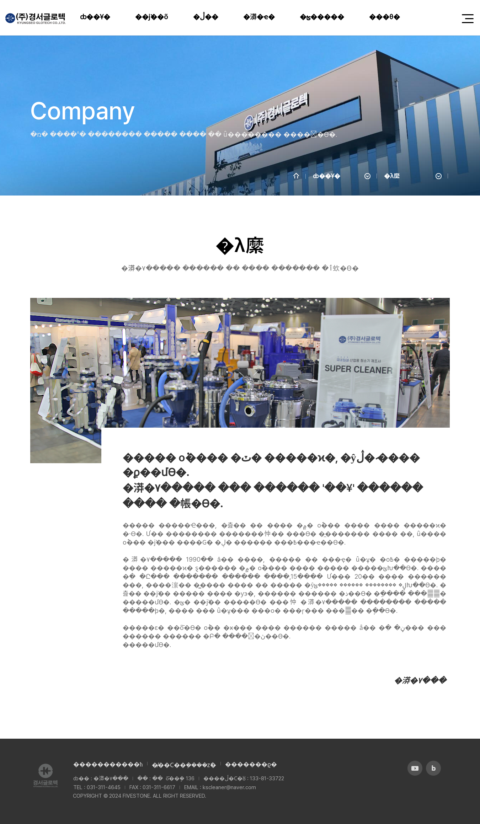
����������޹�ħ (108, 764)
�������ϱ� (251, 764)
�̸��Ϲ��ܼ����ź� (184, 765)
